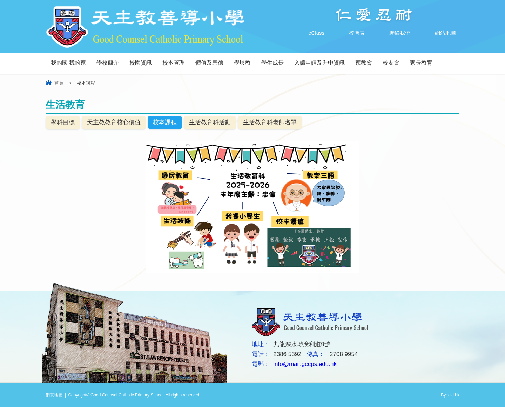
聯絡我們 (392, 33)
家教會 (363, 63)
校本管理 (173, 63)
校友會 (391, 63)
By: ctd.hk (450, 395)
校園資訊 (140, 63)
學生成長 (272, 63)
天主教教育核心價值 (114, 122)
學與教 (242, 63)
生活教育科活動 (210, 122)
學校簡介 (107, 63)
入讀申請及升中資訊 (319, 63)
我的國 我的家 (68, 63)
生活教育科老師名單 (270, 122)
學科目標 (63, 122)
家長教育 (421, 63)
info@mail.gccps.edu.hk (305, 364)
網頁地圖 (54, 395)
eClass (309, 33)
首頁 (58, 83)
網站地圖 (438, 33)
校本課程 (165, 122)
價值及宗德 (209, 63)
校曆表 (350, 33)
